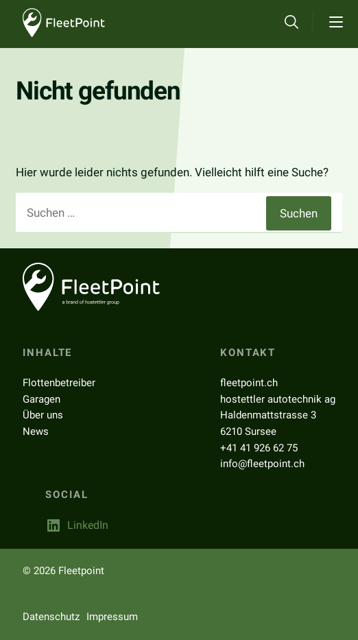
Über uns (43, 415)
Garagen (41, 399)
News (36, 431)
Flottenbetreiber (59, 383)
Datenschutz (51, 617)
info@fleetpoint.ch (262, 464)
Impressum (112, 617)
